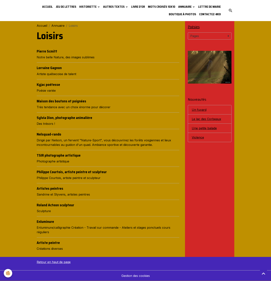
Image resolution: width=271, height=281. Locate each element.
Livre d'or (138, 6)
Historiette (88, 6)
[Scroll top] (263, 273)
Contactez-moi (210, 14)
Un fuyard (199, 110)
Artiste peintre (48, 242)
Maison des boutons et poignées (61, 101)
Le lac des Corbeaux (206, 119)
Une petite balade (204, 128)
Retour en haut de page (54, 262)
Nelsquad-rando (49, 134)
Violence (198, 137)
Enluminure (45, 221)
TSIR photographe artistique (59, 155)
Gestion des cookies (135, 276)
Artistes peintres (50, 188)
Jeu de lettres (66, 6)
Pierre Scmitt (47, 51)
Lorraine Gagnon (49, 68)
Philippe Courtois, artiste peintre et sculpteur (72, 172)
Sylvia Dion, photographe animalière (64, 117)
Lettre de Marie (209, 6)
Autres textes (114, 6)
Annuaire (185, 6)
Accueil (47, 6)
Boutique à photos (182, 14)
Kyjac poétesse (48, 84)
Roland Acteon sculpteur (55, 205)
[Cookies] (8, 273)
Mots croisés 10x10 (161, 6)
